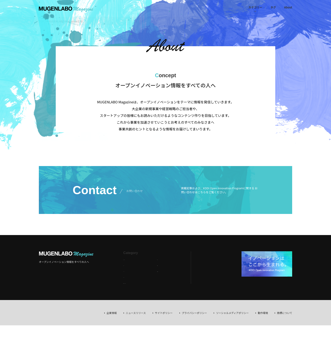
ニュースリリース (136, 313)
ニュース (128, 270)
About (288, 7)
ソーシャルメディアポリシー (232, 313)
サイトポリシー (164, 313)
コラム (127, 264)
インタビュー (130, 259)
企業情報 (112, 313)
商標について (284, 313)
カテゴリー (255, 7)
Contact (161, 270)
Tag (159, 259)
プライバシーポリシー (194, 313)
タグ (273, 7)
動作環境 (263, 313)
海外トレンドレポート (136, 282)
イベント (128, 276)
